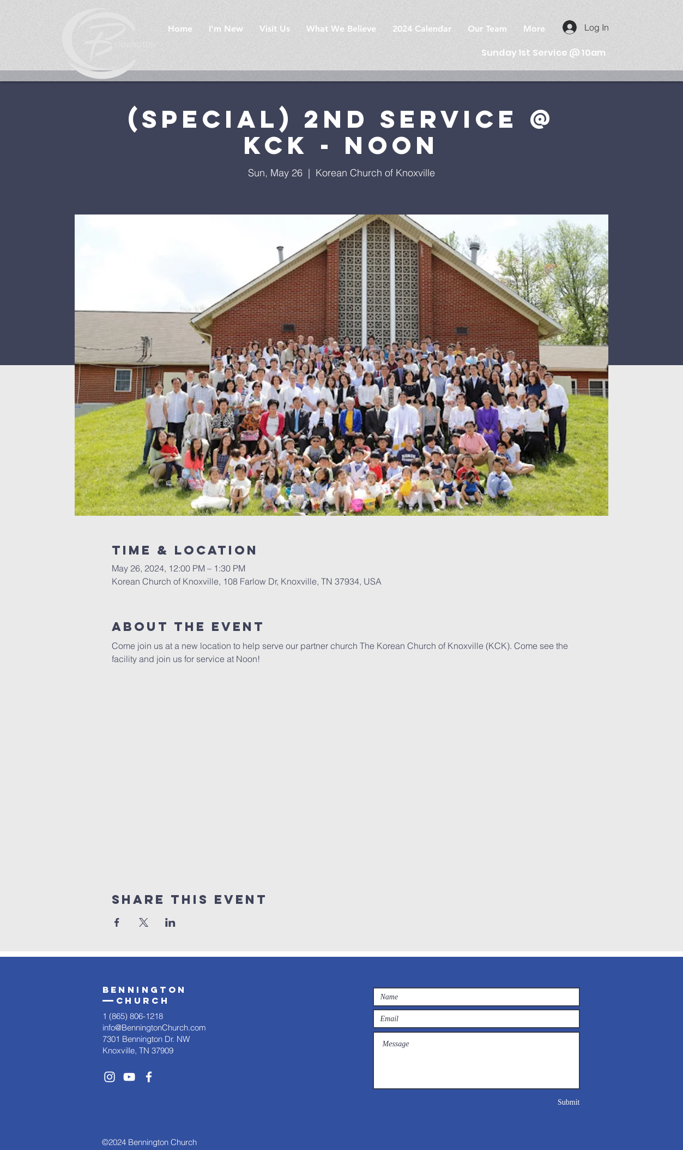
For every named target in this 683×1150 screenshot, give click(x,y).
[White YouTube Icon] (129, 1077)
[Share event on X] (143, 922)
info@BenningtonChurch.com (154, 1027)
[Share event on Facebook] (117, 922)
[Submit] (541, 1102)
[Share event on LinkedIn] (170, 922)
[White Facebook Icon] (149, 1077)
